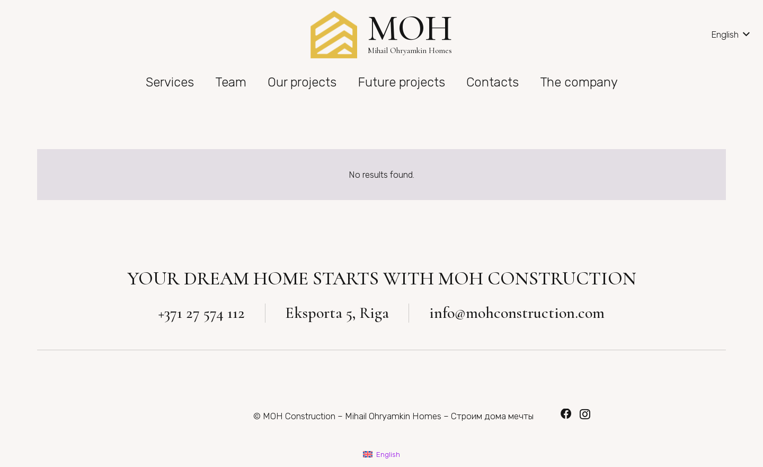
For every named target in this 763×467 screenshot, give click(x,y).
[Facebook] (566, 414)
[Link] (333, 34)
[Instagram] (585, 414)
